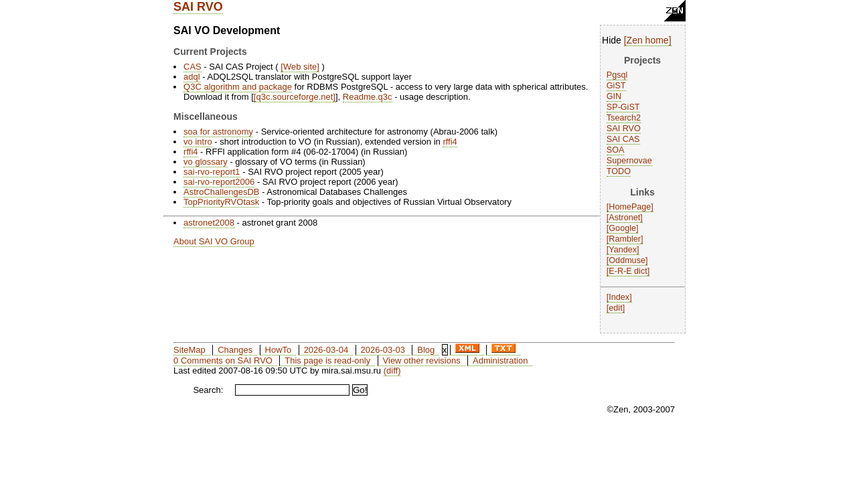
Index (619, 297)
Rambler (625, 239)
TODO (619, 171)
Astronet (624, 217)
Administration (500, 360)
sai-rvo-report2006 (218, 182)
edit (615, 308)
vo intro (197, 142)
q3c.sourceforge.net (294, 97)
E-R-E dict (628, 271)
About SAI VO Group (213, 241)
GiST (616, 85)
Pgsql (617, 75)
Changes (235, 350)
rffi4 (450, 142)
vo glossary (205, 162)
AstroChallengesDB (221, 192)
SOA (616, 150)
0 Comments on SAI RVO (223, 360)
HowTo (278, 350)
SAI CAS (623, 139)
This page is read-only (327, 360)
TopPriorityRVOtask (221, 202)
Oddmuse (627, 260)
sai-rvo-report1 (211, 172)
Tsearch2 (624, 118)
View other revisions (422, 360)
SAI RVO (198, 6)
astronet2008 (208, 223)
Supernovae (629, 160)
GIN (614, 96)
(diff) (392, 371)
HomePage (630, 207)
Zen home (648, 40)
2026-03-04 (326, 350)
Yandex (623, 249)
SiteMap (189, 350)
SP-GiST (623, 107)
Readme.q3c (367, 97)
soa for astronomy (218, 132)
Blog (426, 350)
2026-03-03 (382, 350)
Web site (300, 67)
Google (622, 228)
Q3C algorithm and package (237, 87)
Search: (208, 390)
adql (191, 77)
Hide (611, 40)
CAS (192, 67)
